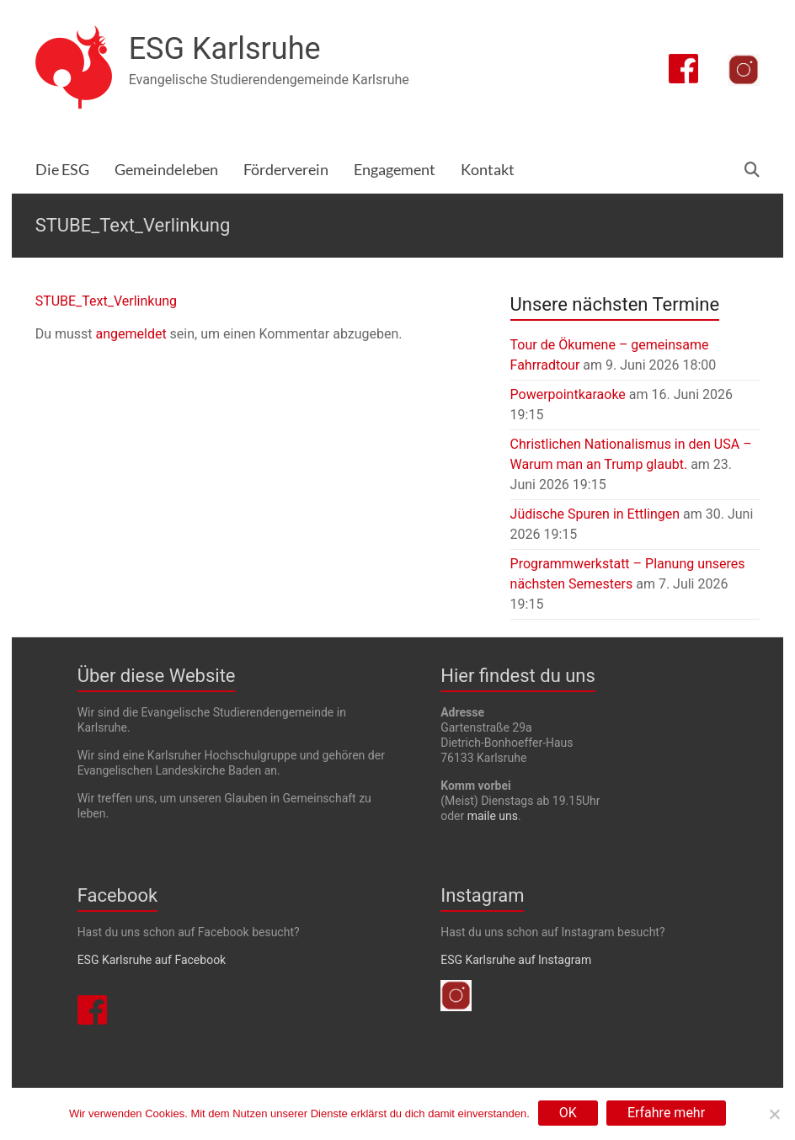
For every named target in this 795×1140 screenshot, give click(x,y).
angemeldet (130, 334)
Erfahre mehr (666, 1113)
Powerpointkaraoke (568, 394)
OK (568, 1113)
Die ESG (62, 169)
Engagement (394, 169)
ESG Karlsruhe (225, 49)
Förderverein (285, 169)
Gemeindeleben (166, 169)
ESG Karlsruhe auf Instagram (515, 960)
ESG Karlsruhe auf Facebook (152, 960)
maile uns (492, 816)
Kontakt (488, 169)
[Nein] (774, 1113)
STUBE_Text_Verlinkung (106, 301)
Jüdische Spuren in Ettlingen (595, 514)
